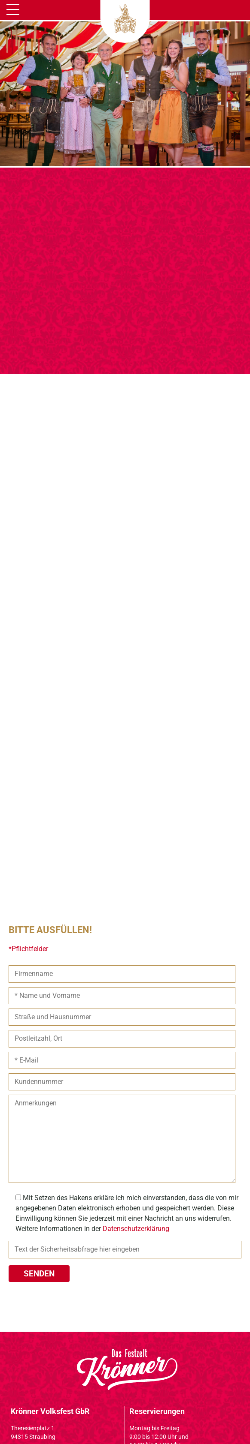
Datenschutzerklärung (136, 1229)
